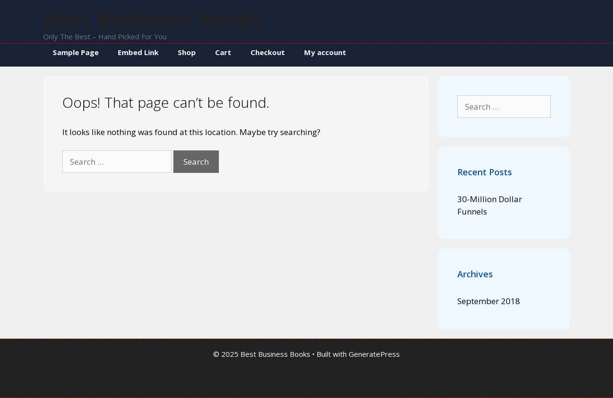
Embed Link (138, 52)
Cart (223, 52)
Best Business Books (153, 18)
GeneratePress (374, 354)
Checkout (267, 52)
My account (325, 52)
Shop (187, 52)
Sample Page (76, 52)
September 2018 (488, 301)
